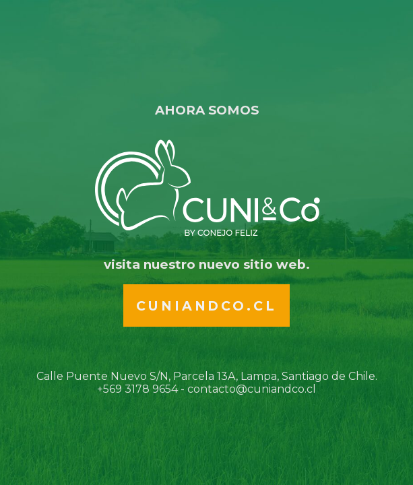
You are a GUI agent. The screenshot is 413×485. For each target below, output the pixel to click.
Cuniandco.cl (206, 306)
